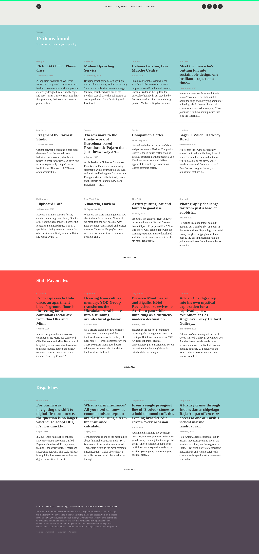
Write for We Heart (94, 506)
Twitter (39, 532)
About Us (50, 506)
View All (129, 367)
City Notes (121, 6)
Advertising (61, 506)
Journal (108, 6)
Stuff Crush (136, 6)
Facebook (49, 532)
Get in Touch (111, 506)
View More (129, 257)
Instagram (61, 532)
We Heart (129, 20)
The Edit (150, 6)
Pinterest (72, 532)
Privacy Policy (76, 506)
